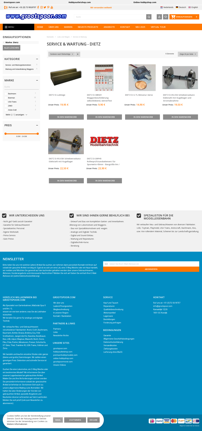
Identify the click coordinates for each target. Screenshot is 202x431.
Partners (57, 329)
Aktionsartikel (110, 313)
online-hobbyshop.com (63, 358)
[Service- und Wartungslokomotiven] (21, 65)
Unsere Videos (59, 365)
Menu (11, 26)
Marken (68, 26)
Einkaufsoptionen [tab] (17, 37)
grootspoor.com (60, 348)
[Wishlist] (165, 16)
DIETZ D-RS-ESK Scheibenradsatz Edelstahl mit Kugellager (65, 160)
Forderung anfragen (112, 323)
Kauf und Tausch (111, 303)
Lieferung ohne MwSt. (113, 352)
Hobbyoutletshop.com (80, 2)
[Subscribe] (151, 269)
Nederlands (168, 7)
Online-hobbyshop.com (144, 2)
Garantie (107, 335)
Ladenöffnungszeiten (62, 306)
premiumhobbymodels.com (65, 355)
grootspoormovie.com (63, 362)
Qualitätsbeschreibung (113, 309)
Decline (93, 420)
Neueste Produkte (88, 26)
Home (40, 26)
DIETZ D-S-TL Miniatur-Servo (139, 95)
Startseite (50, 37)
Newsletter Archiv (61, 335)
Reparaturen (109, 306)
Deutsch (182, 7)
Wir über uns (58, 303)
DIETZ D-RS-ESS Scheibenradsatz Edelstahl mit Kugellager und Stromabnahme (179, 98)
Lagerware (108, 316)
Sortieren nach (55, 54)
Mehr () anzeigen (15, 114)
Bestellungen (109, 319)
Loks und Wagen (63, 37)
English (195, 7)
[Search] (148, 16)
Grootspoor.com (12, 2)
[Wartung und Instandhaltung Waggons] (21, 69)
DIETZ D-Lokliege (57, 95)
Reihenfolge (66, 54)
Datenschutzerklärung (113, 342)
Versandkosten (110, 345)
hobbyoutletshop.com (62, 352)
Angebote (109, 26)
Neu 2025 (140, 26)
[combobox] (112, 16)
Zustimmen (75, 420)
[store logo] (36, 16)
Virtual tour (158, 26)
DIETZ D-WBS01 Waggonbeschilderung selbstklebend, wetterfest (99, 98)
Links (55, 332)
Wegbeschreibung (61, 309)
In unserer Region (60, 313)
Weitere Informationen (17, 424)
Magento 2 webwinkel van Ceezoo (189, 425)
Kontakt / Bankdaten (62, 316)
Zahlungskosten (111, 349)
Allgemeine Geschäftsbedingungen (119, 339)
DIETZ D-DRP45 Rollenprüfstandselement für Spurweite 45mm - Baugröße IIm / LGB (103, 163)
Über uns (54, 26)
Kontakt (125, 26)
